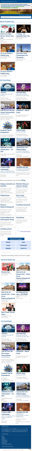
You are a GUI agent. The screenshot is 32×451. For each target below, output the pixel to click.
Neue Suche (9, 251)
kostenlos (4, 439)
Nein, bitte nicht (15, 7)
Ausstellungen (4, 441)
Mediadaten (5, 449)
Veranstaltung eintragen (7, 444)
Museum (11, 431)
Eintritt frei (15, 430)
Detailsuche (4, 442)
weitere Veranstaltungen (24, 231)
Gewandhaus (20, 430)
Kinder (27, 431)
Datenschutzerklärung (20, 6)
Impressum (15, 449)
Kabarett (14, 431)
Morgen (26, 430)
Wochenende (23, 430)
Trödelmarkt (14, 428)
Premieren (10, 430)
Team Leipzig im (21, 449)
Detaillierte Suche (28, 15)
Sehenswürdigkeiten (20, 431)
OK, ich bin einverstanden (6, 7)
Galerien (6, 428)
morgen (23, 15)
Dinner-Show (4, 431)
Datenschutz (10, 449)
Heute (12, 430)
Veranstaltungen (3, 251)
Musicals (8, 431)
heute (20, 15)
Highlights (7, 430)
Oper (25, 431)
